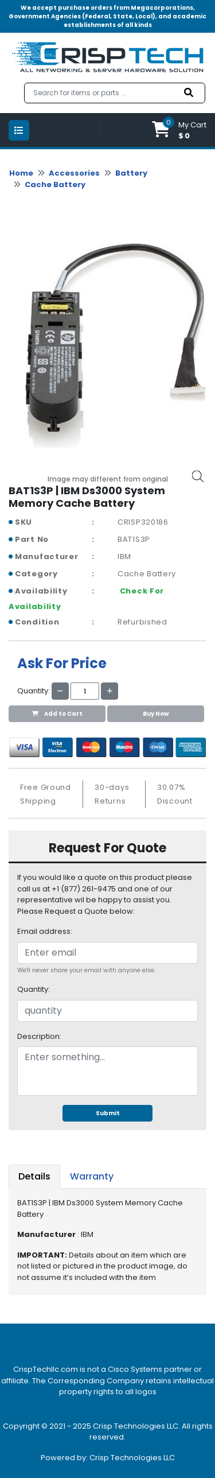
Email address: (44, 931)
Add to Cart (57, 713)
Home (21, 173)
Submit (108, 1113)
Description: (39, 1036)
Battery (131, 173)
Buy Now (156, 713)
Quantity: (33, 989)
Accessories (74, 173)
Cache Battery (55, 184)
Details (34, 1176)
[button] (179, 130)
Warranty (92, 1176)
